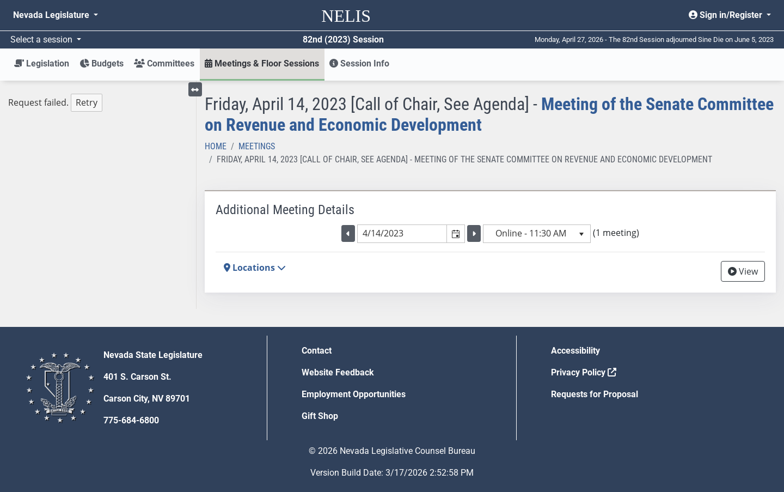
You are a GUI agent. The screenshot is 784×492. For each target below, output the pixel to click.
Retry (86, 102)
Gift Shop (320, 416)
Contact (317, 350)
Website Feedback (338, 372)
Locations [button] (255, 268)
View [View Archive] (743, 271)
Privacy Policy (583, 372)
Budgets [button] (101, 63)
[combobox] (402, 233)
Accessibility (575, 350)
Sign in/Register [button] (726, 15)
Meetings (256, 146)
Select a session (42, 39)
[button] (455, 233)
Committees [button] (164, 63)
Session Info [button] (359, 63)
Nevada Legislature (52, 15)
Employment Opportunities (354, 394)
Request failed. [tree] (55, 103)
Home (215, 146)
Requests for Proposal (594, 394)
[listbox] (537, 233)
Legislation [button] (41, 63)
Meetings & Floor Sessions (262, 63)
